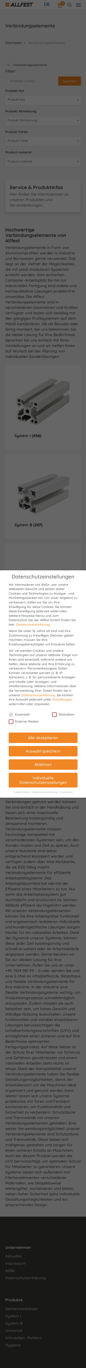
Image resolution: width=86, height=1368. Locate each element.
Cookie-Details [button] (21, 792)
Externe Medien (24, 721)
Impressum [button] (66, 792)
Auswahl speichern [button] (43, 750)
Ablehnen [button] (43, 764)
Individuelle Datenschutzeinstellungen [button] (43, 780)
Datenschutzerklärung (33, 624)
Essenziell (19, 714)
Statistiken (63, 714)
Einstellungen (62, 699)
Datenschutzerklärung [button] (45, 792)
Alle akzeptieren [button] (43, 737)
